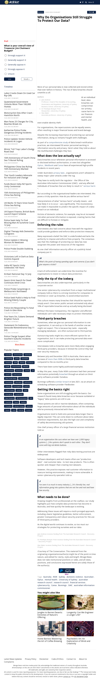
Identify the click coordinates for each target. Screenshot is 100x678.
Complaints (9, 662)
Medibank (49, 165)
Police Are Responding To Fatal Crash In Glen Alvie (19, 309)
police (17, 358)
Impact (7, 410)
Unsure (11, 74)
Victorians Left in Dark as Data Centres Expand (19, 257)
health (7, 366)
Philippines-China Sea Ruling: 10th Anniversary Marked (18, 167)
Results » (27, 79)
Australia (47, 577)
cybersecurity (43, 585)
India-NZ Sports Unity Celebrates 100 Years (14, 266)
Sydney (62, 577)
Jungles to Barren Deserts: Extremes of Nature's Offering (49, 615)
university (28, 354)
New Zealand (9, 398)
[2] (80, 671)
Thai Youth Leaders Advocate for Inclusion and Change (18, 176)
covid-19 (8, 374)
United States (9, 390)
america (29, 406)
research (8, 362)
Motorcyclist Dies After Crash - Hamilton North (18, 114)
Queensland (9, 370)
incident (28, 410)
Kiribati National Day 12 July (17, 274)
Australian (89, 577)
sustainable (19, 394)
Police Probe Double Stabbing (18, 248)
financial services (77, 582)
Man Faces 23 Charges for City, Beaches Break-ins (18, 122)
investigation (17, 386)
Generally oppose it (16, 64)
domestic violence (75, 577)
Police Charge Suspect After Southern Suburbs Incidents (17, 337)
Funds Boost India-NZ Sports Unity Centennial (18, 185)
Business (40, 12)
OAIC (70, 585)
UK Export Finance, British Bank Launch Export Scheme (19, 212)
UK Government (22, 398)
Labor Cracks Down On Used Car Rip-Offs (19, 94)
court (14, 410)
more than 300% (55, 359)
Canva (60, 165)
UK (33, 370)
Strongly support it (16, 55)
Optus (40, 165)
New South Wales (11, 378)
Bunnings (62, 585)
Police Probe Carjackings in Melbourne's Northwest (17, 290)
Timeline (8, 86)
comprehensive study (58, 142)
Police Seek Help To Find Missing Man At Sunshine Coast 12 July (19, 222)
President (8, 406)
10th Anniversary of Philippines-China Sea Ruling (19, 193)
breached (63, 374)
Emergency (8, 394)
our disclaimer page (80, 676)
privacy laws (59, 173)
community (8, 358)
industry (8, 386)
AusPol (26, 386)
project (19, 390)
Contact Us (75, 659)
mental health (51, 579)
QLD (31, 398)
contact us (67, 676)
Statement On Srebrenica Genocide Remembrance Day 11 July (19, 327)
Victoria (22, 362)
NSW (55, 577)
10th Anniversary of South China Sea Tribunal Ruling (19, 159)
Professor (30, 362)
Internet (20, 410)
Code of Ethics (60, 659)
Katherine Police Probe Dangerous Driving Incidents (17, 131)
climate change (19, 406)
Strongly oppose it (16, 69)
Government (18, 354)
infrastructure (23, 378)
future (16, 402)
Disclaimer (46, 659)
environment (16, 366)
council (27, 370)
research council (61, 582)
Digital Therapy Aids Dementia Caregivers (19, 232)
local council (17, 374)
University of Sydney (68, 579)
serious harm (89, 186)
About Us (88, 659)
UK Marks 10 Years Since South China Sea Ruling (19, 204)
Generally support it (17, 60)
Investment (9, 382)
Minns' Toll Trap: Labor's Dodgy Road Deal (19, 150)
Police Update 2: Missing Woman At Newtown (16, 241)
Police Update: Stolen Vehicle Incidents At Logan (18, 140)
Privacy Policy (33, 659)
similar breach (62, 381)
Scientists (8, 402)
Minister (25, 366)
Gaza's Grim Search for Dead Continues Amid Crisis (17, 281)
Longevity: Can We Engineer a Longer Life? (80, 613)
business (19, 370)
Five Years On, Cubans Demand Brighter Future (19, 317)
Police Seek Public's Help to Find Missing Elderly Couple (19, 298)
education (18, 382)
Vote (9, 79)
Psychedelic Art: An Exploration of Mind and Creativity (78, 641)
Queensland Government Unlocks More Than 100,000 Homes (17, 104)
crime (25, 390)
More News (20, 344)
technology (28, 382)
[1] (79, 671)
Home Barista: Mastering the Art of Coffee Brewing (49, 639)
